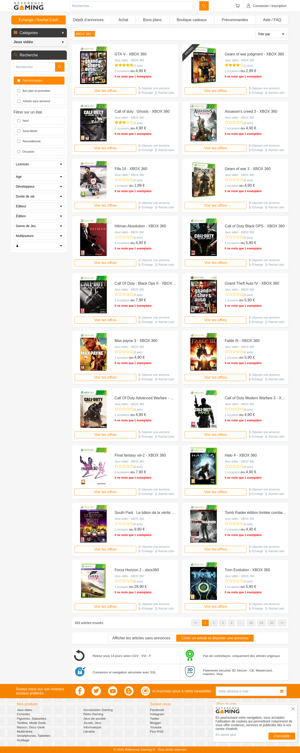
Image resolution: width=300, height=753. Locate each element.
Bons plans (152, 20)
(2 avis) (138, 65)
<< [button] (195, 623)
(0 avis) (248, 123)
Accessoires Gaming (98, 710)
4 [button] (231, 623)
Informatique (92, 727)
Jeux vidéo (24, 710)
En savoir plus (226, 735)
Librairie (89, 731)
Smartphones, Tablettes (34, 735)
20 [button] (271, 623)
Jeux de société (95, 718)
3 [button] (223, 623)
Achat (123, 20)
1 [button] (205, 623)
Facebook (157, 710)
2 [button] (214, 623)
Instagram (157, 714)
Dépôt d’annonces (88, 20)
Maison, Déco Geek (31, 727)
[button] (39, 33)
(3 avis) (138, 123)
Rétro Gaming (94, 714)
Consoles (23, 714)
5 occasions (232, 243)
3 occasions (122, 300)
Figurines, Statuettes (31, 718)
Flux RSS (157, 731)
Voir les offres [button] (105, 91)
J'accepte (282, 736)
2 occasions (122, 71)
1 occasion (121, 185)
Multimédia (24, 731)
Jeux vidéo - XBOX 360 (129, 60)
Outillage (23, 740)
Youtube (156, 727)
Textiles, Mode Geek (31, 723)
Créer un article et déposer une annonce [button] (214, 638)
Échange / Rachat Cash (38, 20)
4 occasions (122, 243)
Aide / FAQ (272, 20)
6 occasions (122, 472)
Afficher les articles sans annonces (141, 638)
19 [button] (261, 623)
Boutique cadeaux (192, 20)
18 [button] (250, 623)
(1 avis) (248, 65)
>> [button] (282, 623)
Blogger (155, 723)
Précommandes (235, 20)
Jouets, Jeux (92, 723)
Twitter (155, 718)
